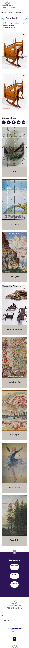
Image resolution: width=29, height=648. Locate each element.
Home (3, 12)
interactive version (9, 27)
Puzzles (9, 12)
